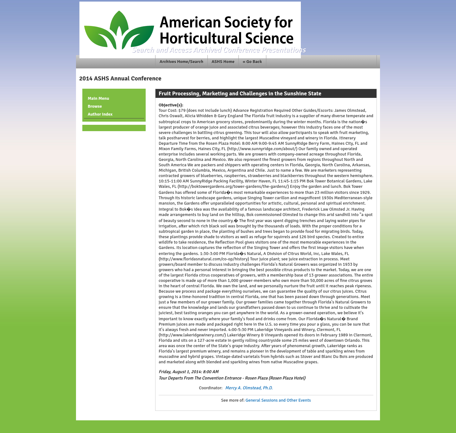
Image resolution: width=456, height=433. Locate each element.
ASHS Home (223, 61)
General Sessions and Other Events (278, 400)
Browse (95, 106)
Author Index (100, 114)
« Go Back (252, 61)
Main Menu (98, 98)
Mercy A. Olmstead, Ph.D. (249, 388)
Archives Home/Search (181, 61)
